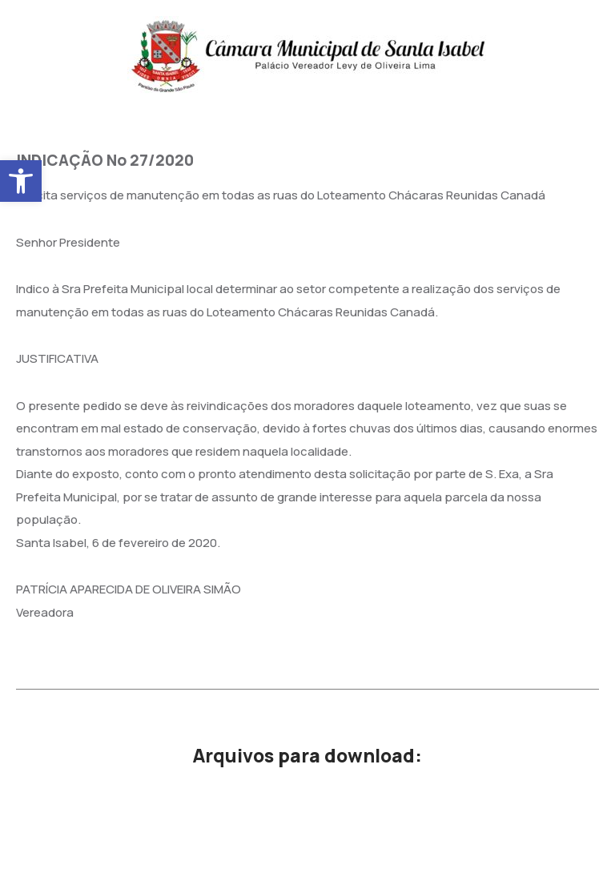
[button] (21, 181)
